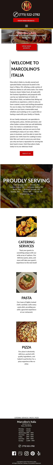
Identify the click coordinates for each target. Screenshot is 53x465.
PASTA (31, 418)
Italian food (26, 92)
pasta (17, 122)
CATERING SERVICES (21, 418)
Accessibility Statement (34, 463)
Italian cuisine (19, 124)
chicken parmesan (31, 122)
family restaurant (21, 119)
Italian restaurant (23, 84)
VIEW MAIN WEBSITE (26, 21)
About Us (26, 153)
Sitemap (25, 463)
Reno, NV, (19, 87)
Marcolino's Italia (16, 82)
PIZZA (37, 418)
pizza (22, 122)
